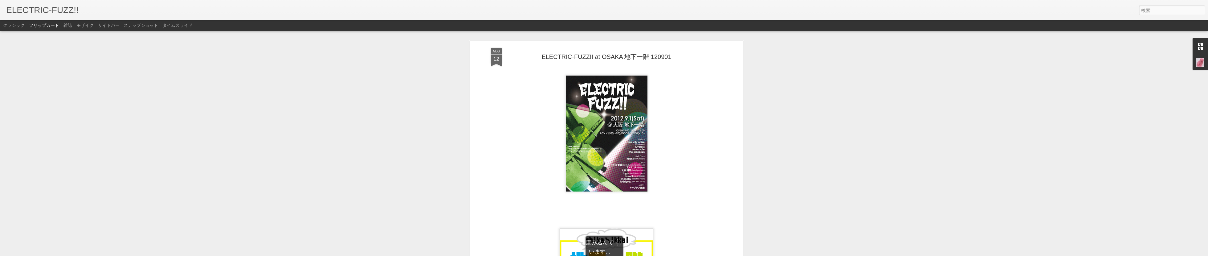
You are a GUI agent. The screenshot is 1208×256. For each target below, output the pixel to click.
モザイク (85, 25)
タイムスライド (177, 25)
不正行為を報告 (641, 252)
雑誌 (67, 25)
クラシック (14, 25)
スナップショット (141, 25)
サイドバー (109, 25)
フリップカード (44, 25)
